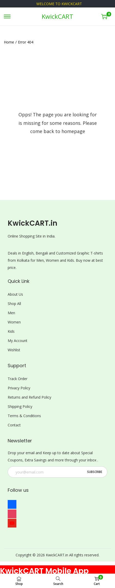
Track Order (17, 378)
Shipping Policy (20, 406)
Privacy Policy (19, 387)
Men (11, 312)
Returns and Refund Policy (29, 397)
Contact (14, 425)
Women (14, 322)
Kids (11, 331)
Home (9, 42)
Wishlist (14, 349)
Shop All (14, 303)
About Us (15, 294)
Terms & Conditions (24, 415)
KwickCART (57, 16)
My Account (17, 340)
